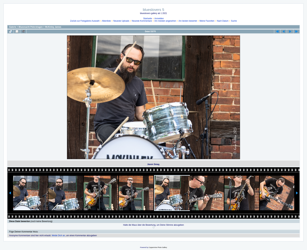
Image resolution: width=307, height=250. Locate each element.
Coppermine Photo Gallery (158, 247)
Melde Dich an (58, 235)
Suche (234, 21)
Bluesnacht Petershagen (30, 27)
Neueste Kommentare (142, 21)
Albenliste (106, 21)
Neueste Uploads (121, 21)
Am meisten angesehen (165, 21)
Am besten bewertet (188, 21)
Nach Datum (222, 21)
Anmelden (159, 18)
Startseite (147, 18)
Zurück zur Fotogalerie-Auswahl (84, 21)
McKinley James (53, 27)
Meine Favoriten (207, 21)
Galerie (12, 27)
